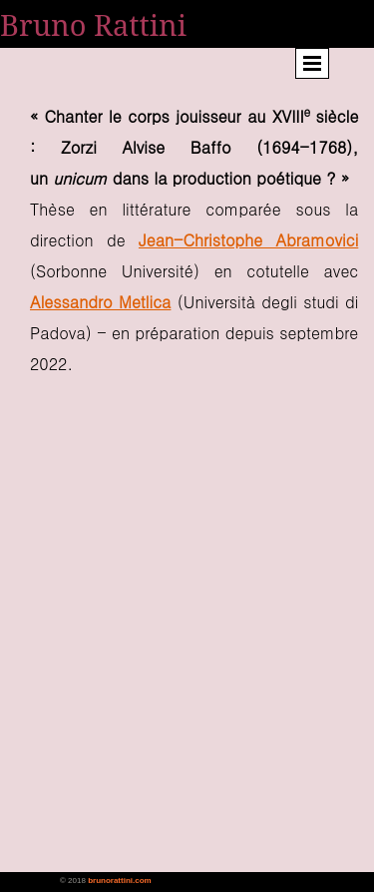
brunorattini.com (120, 880)
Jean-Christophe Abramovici (248, 239)
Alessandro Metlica (100, 301)
